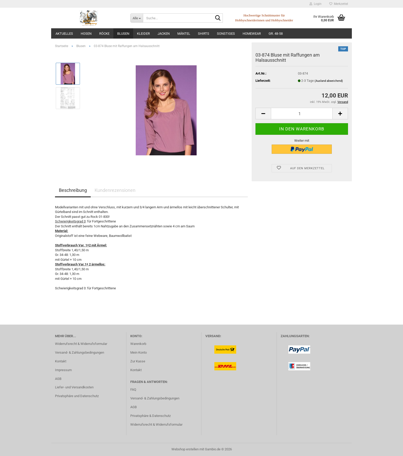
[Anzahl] (302, 113)
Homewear (252, 33)
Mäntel (183, 33)
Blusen (123, 33)
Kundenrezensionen (115, 190)
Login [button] (315, 4)
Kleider (143, 33)
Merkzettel (338, 4)
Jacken (164, 33)
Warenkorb (138, 344)
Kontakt (60, 361)
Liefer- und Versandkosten (74, 387)
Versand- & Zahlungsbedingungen (79, 352)
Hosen (86, 33)
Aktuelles (64, 33)
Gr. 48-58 (276, 33)
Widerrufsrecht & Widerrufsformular (81, 344)
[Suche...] (136, 18)
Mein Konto (138, 352)
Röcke (104, 33)
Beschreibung (73, 190)
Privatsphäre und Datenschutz (77, 396)
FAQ (133, 389)
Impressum (63, 370)
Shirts (203, 33)
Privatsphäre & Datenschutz (150, 416)
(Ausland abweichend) (329, 81)
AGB (58, 379)
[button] (263, 113)
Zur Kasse (137, 361)
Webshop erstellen (185, 449)
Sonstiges (226, 33)
